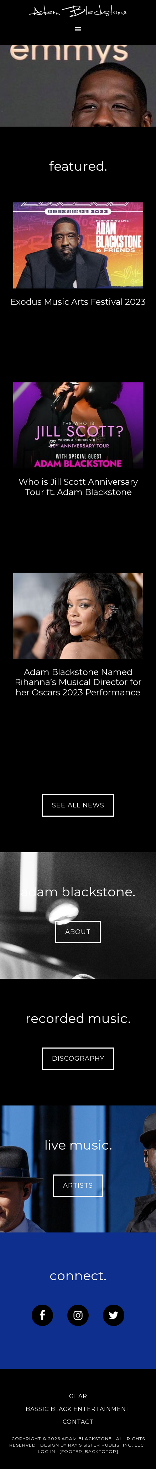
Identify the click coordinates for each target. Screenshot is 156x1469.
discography (78, 1058)
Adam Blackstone (78, 12)
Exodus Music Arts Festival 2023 (78, 302)
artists (78, 1185)
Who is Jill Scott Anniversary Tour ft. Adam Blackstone (78, 487)
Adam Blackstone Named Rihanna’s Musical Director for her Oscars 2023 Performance (78, 682)
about (78, 932)
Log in (46, 1451)
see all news (78, 805)
